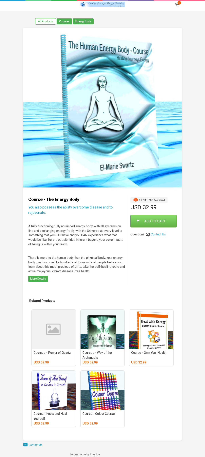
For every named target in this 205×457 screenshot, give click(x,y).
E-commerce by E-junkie (85, 454)
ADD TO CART (151, 221)
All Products (45, 21)
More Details (38, 278)
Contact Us (158, 234)
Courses (64, 21)
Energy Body (83, 21)
